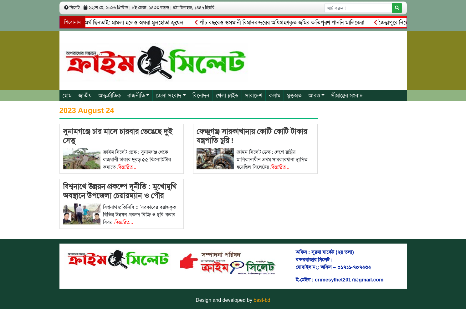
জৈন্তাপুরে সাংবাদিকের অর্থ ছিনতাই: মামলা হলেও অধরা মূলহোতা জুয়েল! (110, 22)
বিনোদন (200, 95)
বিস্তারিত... (126, 167)
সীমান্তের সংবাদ (347, 95)
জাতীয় (85, 95)
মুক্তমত (294, 95)
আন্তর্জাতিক (109, 95)
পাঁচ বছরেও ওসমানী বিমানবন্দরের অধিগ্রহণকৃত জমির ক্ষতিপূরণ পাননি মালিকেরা (281, 22)
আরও (314, 95)
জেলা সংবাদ (168, 95)
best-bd (261, 300)
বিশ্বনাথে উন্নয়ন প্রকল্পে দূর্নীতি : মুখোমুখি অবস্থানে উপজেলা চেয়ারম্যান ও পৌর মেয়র (120, 195)
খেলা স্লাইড (227, 95)
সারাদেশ (253, 95)
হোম (67, 95)
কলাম (274, 95)
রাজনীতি (136, 95)
